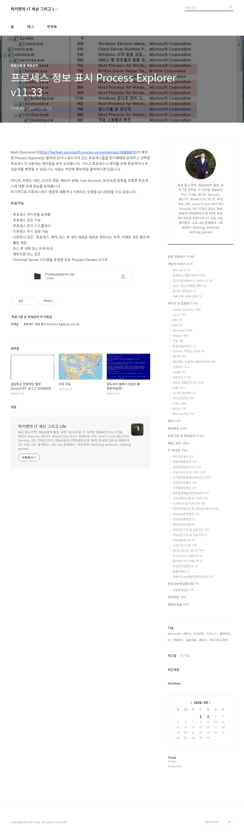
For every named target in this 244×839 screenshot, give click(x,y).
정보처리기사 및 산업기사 (191, 530)
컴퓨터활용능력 (185, 462)
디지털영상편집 (185, 488)
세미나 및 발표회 (183, 303)
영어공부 (177, 428)
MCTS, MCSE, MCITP (188, 550)
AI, (169, 640)
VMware (181, 335)
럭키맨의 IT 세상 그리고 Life (35, 9)
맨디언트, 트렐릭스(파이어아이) (194, 362)
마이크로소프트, (219, 640)
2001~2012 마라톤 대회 (190, 286)
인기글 (185, 655)
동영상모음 (178, 604)
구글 (178, 341)
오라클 (179, 372)
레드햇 (179, 356)
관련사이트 (212, 822)
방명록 (52, 26)
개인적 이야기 (180, 264)
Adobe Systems (187, 309)
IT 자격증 (177, 450)
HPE (177, 320)
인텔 (179, 388)
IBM (178, 325)
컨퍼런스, (178, 640)
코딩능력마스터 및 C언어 (190, 498)
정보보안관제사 (184, 519)
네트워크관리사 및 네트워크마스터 (196, 509)
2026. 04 (201, 702)
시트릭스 (181, 367)
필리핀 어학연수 (184, 291)
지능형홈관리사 (184, 540)
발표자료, (191, 640)
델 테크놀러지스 (184, 346)
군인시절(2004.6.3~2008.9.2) (192, 280)
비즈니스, (212, 633)
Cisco (179, 315)
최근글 (172, 655)
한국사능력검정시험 (183, 583)
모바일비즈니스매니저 (188, 561)
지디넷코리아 (183, 398)
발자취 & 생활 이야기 (189, 275)
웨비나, (203, 640)
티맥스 (179, 403)
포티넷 (179, 409)
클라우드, (225, 633)
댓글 (13, 407)
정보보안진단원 (184, 524)
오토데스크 (182, 377)
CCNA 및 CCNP (185, 545)
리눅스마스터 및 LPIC (189, 472)
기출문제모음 (183, 590)
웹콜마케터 (181, 571)
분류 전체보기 (181, 256)
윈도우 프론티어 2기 (188, 382)
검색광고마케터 (185, 483)
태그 (30, 26)
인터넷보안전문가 (186, 514)
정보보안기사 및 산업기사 (190, 535)
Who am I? (181, 270)
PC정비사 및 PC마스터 (189, 503)
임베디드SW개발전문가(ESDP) (193, 576)
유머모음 (177, 597)
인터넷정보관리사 (187, 467)
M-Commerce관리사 (187, 556)
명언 (174, 421)
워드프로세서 (183, 456)
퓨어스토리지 (183, 414)
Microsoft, (174, 633)
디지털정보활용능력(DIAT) (192, 477)
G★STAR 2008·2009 (187, 296)
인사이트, (199, 633)
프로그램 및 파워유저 (186, 436)
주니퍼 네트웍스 (184, 393)
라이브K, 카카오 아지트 (189, 351)
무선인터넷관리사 (185, 566)
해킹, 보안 (179, 443)
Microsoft (182, 330)
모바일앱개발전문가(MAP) (191, 493)
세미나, (187, 633)
